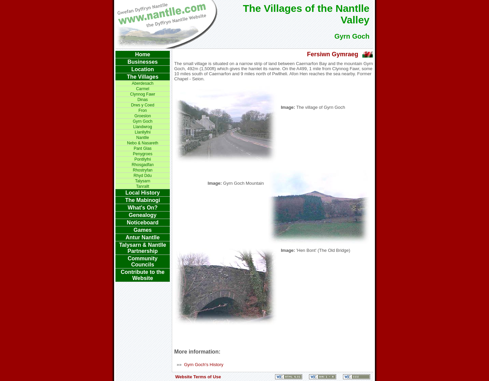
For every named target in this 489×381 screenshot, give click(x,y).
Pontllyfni (142, 159)
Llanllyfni (143, 132)
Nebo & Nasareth (142, 143)
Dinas (143, 99)
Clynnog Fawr (142, 94)
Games (142, 230)
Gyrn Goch (142, 121)
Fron (143, 110)
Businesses (143, 62)
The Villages (142, 77)
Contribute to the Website (143, 275)
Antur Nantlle (143, 237)
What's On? (143, 207)
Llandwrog (142, 126)
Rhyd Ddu (142, 175)
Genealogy (143, 215)
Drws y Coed (143, 105)
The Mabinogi (142, 200)
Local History (142, 193)
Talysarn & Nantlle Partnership (142, 248)
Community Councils (143, 261)
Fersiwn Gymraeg (332, 54)
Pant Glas (143, 148)
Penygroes (142, 154)
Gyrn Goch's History (203, 364)
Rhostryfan (142, 170)
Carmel (142, 88)
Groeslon (142, 116)
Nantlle (142, 137)
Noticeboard (142, 222)
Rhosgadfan (143, 164)
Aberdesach (142, 83)
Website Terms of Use (198, 376)
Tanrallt (142, 186)
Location (142, 69)
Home (142, 54)
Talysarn (142, 181)
